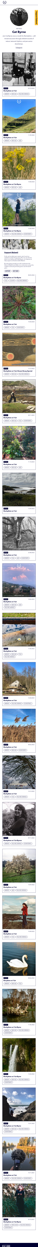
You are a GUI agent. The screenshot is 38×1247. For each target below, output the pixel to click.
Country (12, 280)
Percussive (15, 1225)
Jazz (20, 140)
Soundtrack (27, 703)
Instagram (19, 47)
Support (7, 271)
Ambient (7, 94)
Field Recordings (24, 94)
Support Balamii (36, 17)
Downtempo (27, 234)
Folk (6, 280)
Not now (15, 271)
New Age (14, 94)
